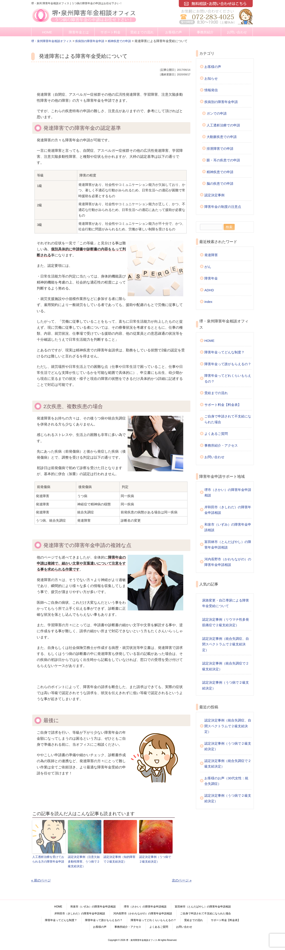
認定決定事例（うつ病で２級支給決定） (155, 859)
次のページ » (181, 880)
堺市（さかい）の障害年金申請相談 (227, 492)
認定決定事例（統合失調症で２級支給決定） (225, 666)
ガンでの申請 (217, 113)
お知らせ (211, 78)
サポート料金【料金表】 (222, 405)
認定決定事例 (214, 195)
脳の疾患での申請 (220, 183)
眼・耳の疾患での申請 (223, 160)
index (208, 302)
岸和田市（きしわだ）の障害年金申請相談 (227, 510)
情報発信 (211, 90)
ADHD (209, 290)
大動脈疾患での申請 (222, 137)
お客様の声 (173, 32)
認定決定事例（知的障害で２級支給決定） (119, 859)
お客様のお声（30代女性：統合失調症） (226, 781)
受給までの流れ (142, 32)
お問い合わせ (237, 32)
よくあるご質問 (216, 434)
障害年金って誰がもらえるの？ (227, 364)
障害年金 (211, 278)
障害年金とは (79, 32)
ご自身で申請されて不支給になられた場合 (227, 419)
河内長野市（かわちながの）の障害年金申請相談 (227, 562)
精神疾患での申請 (220, 172)
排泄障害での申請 (220, 148)
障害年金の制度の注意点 (222, 207)
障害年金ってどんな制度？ (224, 352)
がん (207, 267)
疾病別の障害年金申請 (221, 102)
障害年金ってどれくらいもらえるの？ (227, 378)
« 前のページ (41, 880)
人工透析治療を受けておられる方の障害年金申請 (48, 859)
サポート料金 (110, 32)
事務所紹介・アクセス (221, 445)
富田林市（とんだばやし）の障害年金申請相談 (227, 544)
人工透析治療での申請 (223, 125)
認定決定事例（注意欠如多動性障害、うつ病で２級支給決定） (84, 861)
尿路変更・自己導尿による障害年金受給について (225, 603)
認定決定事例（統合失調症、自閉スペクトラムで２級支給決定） (225, 644)
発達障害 (211, 255)
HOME (47, 32)
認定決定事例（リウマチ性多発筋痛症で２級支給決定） (225, 622)
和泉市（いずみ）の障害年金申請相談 (227, 527)
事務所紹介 (205, 32)
